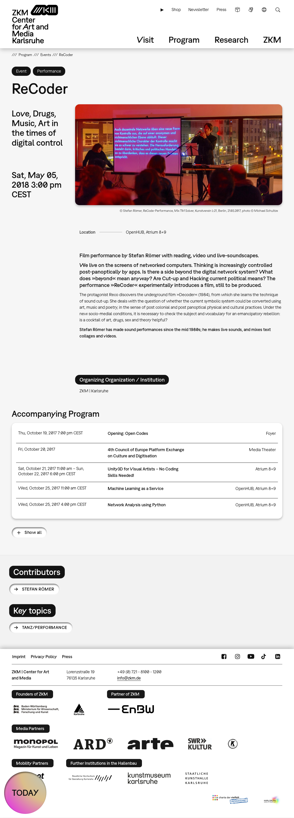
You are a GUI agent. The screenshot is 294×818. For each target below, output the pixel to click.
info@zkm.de (129, 678)
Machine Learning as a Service (136, 488)
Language (264, 9)
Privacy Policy (44, 656)
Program (184, 40)
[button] (178, 154)
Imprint (18, 656)
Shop (176, 9)
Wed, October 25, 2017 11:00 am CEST (52, 488)
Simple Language (237, 9)
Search (277, 9)
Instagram (237, 656)
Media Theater (262, 449)
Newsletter (198, 9)
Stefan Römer (38, 589)
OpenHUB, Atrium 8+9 (146, 232)
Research (232, 40)
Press (221, 9)
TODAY (25, 793)
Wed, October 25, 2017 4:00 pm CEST (52, 504)
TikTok (264, 656)
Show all (33, 532)
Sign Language (250, 9)
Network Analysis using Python (137, 504)
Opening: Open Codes (128, 433)
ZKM (272, 40)
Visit (145, 40)
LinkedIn (277, 656)
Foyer (271, 433)
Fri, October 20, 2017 (36, 449)
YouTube (250, 656)
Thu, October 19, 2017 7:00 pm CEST (50, 432)
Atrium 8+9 (265, 469)
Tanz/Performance (44, 627)
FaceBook (224, 656)
